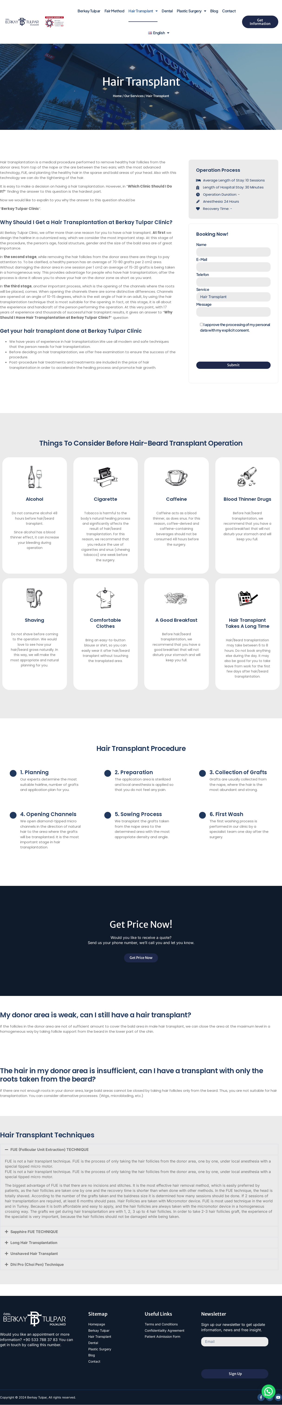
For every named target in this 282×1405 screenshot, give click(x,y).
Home (117, 96)
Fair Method (115, 10)
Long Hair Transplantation (33, 1242)
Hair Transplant (142, 11)
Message (233, 309)
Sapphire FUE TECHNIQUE (34, 1231)
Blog (214, 10)
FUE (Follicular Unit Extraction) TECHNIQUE (49, 1149)
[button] (139, 1149)
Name (233, 249)
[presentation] (231, 347)
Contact (229, 10)
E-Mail (233, 264)
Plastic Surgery (191, 11)
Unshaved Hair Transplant (34, 1253)
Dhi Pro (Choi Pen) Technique (37, 1264)
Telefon (233, 279)
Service (233, 294)
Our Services (134, 96)
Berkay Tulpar (89, 10)
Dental (167, 10)
